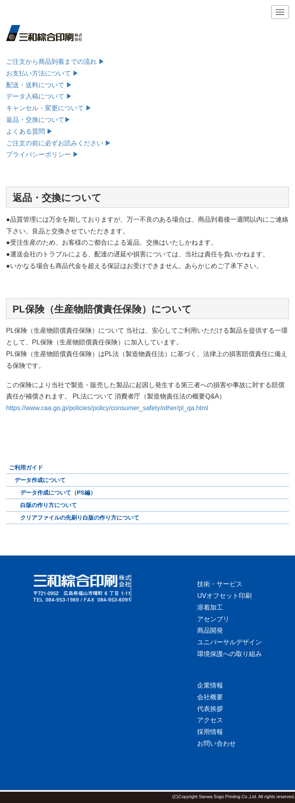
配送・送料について (39, 85)
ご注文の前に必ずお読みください (54, 143)
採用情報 (210, 731)
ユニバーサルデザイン (229, 642)
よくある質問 (29, 131)
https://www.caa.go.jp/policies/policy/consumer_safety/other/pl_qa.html (107, 408)
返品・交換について (35, 119)
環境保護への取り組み (229, 653)
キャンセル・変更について (45, 108)
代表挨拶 (210, 708)
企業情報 (210, 685)
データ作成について (40, 480)
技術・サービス (219, 584)
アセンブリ (213, 619)
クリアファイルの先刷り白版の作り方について (79, 517)
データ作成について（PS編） (58, 492)
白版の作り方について (48, 505)
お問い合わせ (216, 743)
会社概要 (210, 697)
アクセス (210, 720)
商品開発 (210, 630)
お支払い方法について (42, 73)
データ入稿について (39, 96)
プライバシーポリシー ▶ (42, 154)
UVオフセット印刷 (224, 595)
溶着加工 (210, 607)
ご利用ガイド (26, 467)
